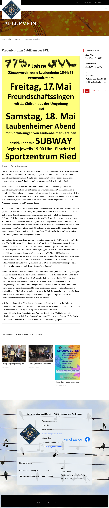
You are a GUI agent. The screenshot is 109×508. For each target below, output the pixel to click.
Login (77, 2)
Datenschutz (99, 2)
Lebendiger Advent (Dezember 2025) (41, 363)
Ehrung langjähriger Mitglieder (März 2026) (14, 363)
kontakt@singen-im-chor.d (51, 434)
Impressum (87, 2)
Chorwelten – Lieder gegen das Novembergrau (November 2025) (67, 382)
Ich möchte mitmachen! (100, 91)
